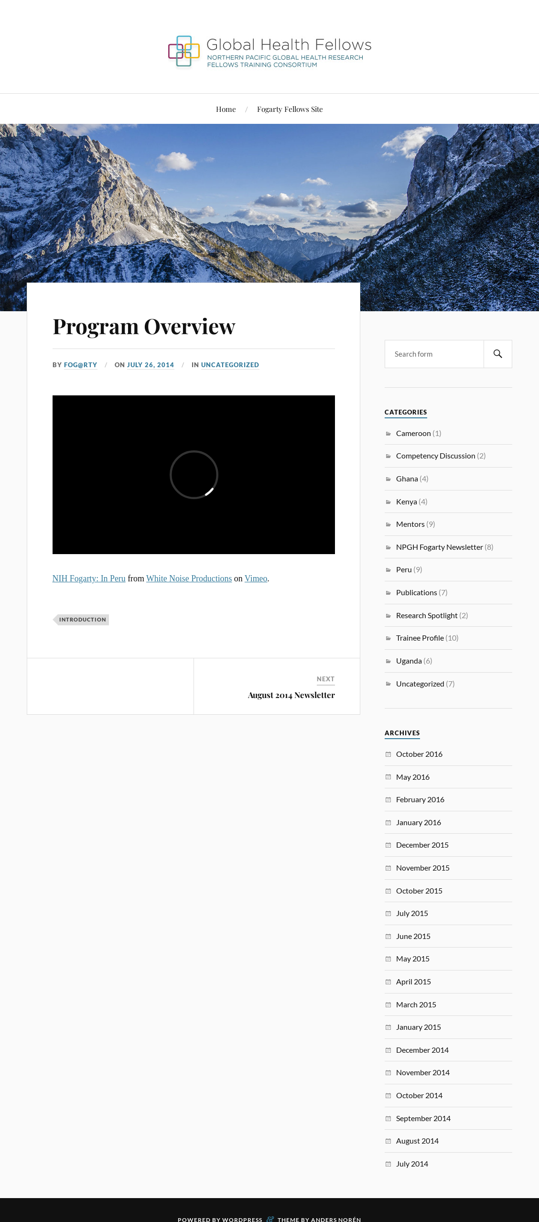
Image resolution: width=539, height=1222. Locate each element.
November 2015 (423, 867)
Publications (416, 592)
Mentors (410, 523)
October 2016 (419, 753)
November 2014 (423, 1072)
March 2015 (416, 1004)
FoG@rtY (80, 365)
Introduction (82, 619)
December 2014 (422, 1049)
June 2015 (413, 935)
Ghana (407, 478)
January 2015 (418, 1026)
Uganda (409, 660)
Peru (404, 569)
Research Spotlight (427, 615)
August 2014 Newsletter (291, 694)
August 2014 (417, 1140)
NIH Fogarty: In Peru (89, 578)
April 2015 (413, 981)
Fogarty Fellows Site (290, 109)
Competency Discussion (435, 455)
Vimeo (256, 578)
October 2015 (419, 890)
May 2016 (413, 776)
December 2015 (422, 844)
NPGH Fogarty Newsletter (439, 546)
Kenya (406, 501)
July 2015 (412, 912)
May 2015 (413, 958)
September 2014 (423, 1118)
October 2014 (419, 1095)
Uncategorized (230, 365)
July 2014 (412, 1163)
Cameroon (413, 432)
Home (226, 109)
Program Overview (144, 325)
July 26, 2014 (150, 365)
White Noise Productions (189, 578)
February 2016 (420, 799)
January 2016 (418, 822)
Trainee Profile (420, 637)
